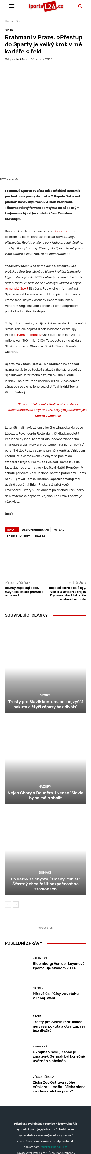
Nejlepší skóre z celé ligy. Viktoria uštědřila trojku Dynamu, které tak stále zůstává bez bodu (67, 548)
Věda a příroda (43, 1031)
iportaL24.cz (19, 59)
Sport (20, 21)
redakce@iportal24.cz (54, 1101)
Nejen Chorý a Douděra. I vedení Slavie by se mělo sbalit (45, 750)
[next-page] (16, 859)
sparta (40, 491)
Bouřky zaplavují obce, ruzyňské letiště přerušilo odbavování (24, 546)
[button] (80, 6)
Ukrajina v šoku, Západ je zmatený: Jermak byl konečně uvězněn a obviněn (59, 1011)
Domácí (45, 826)
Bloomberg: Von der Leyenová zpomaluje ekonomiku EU (59, 920)
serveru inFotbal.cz (28, 289)
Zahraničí (40, 912)
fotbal (59, 484)
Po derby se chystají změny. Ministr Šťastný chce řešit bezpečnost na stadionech (45, 838)
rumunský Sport (16, 243)
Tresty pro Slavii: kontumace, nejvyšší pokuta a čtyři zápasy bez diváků (45, 659)
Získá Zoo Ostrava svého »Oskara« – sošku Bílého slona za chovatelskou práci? (59, 1041)
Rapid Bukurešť (18, 491)
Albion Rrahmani (35, 484)
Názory (45, 740)
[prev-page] (8, 859)
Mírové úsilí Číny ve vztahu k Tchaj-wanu (56, 950)
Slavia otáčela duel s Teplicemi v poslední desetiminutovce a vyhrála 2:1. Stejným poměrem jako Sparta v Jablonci (47, 364)
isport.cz (61, 185)
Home (9, 21)
